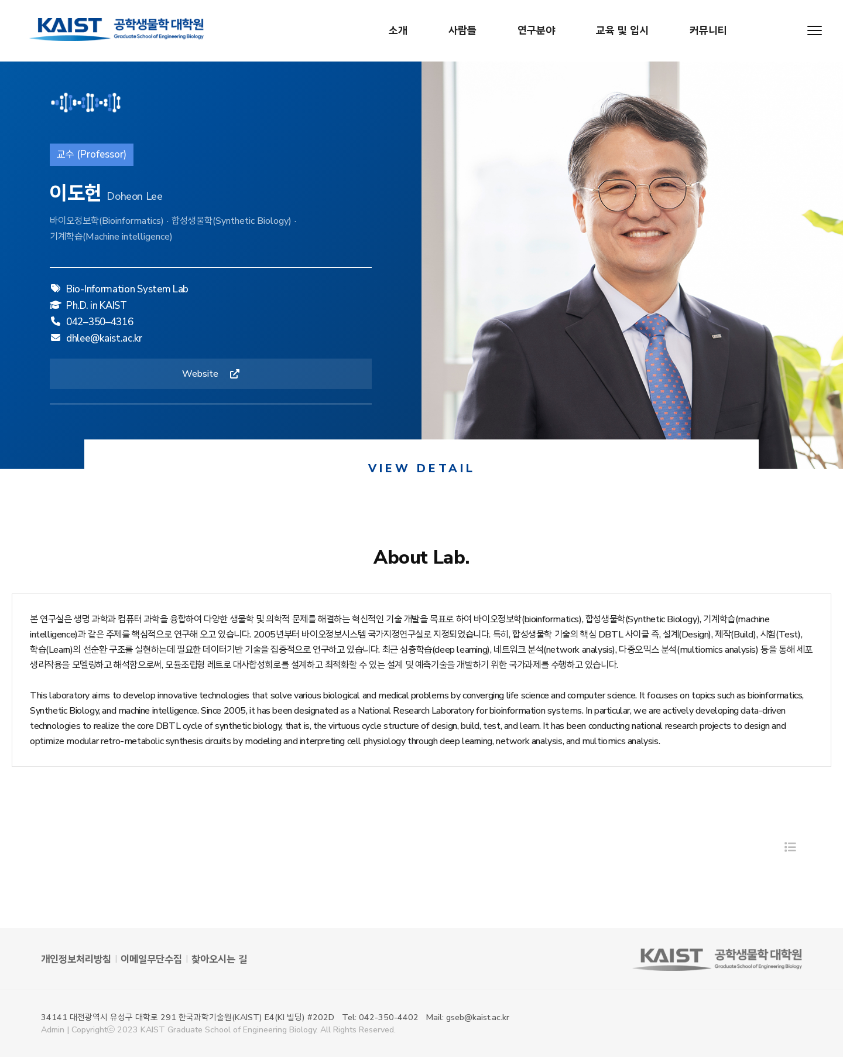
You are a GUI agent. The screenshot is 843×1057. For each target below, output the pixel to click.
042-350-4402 (389, 1017)
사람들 (462, 30)
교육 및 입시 (622, 30)
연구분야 (536, 30)
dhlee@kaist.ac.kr (104, 336)
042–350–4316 (99, 320)
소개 (398, 30)
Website (210, 376)
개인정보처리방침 (76, 959)
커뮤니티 (708, 30)
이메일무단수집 (151, 959)
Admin (52, 1029)
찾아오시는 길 (219, 959)
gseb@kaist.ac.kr (477, 1017)
